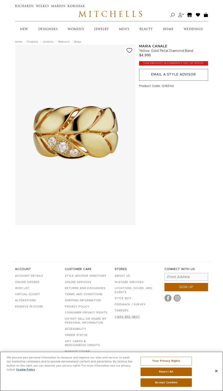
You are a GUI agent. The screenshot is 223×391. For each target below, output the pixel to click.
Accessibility (75, 329)
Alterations (25, 300)
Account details (29, 276)
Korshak (76, 6)
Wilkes (42, 6)
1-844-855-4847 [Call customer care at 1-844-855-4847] (127, 316)
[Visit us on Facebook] (168, 298)
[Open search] (172, 15)
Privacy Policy (77, 306)
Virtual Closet (27, 294)
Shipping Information (83, 300)
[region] (111, 371)
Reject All (166, 371)
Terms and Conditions (84, 294)
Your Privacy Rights (166, 361)
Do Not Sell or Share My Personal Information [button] (86, 321)
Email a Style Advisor (173, 75)
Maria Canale (153, 46)
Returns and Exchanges (85, 288)
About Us (122, 276)
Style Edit (123, 298)
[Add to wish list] (129, 51)
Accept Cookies (166, 382)
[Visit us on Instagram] (177, 298)
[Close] (216, 371)
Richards (24, 6)
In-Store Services (129, 282)
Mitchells (111, 15)
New (24, 29)
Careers (121, 310)
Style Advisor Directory (85, 276)
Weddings (193, 29)
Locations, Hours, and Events (133, 290)
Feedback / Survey (130, 304)
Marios (58, 6)
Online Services (78, 282)
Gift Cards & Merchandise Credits (82, 343)
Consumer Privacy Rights (86, 313)
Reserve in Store (29, 306)
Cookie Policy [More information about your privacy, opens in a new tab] (25, 370)
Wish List (22, 288)
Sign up (186, 287)
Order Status (76, 335)
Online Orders (27, 282)
